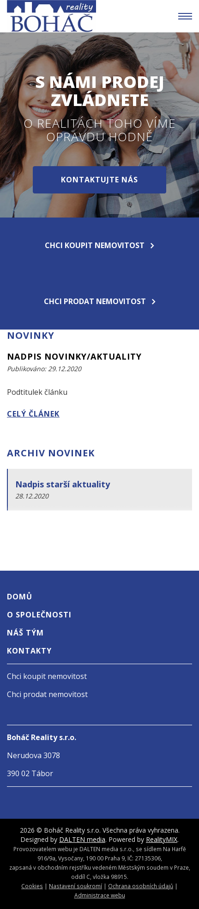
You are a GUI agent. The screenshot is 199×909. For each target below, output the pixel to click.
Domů (19, 596)
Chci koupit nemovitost (99, 245)
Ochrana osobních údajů (140, 886)
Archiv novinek (51, 453)
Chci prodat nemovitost (100, 301)
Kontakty (29, 651)
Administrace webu (99, 895)
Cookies (32, 886)
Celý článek (33, 414)
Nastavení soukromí (75, 886)
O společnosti (39, 615)
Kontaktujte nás (99, 179)
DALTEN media (82, 839)
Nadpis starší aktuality (62, 484)
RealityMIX (161, 839)
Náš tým (25, 633)
